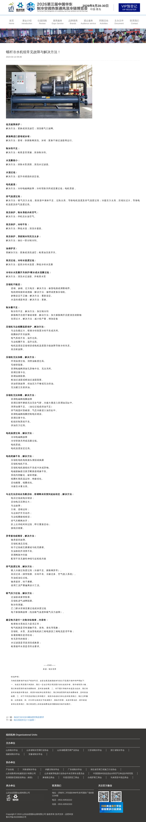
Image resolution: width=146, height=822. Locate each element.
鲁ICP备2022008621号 (16, 817)
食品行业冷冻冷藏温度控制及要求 (29, 717)
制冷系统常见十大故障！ (25, 720)
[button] (27, 21)
